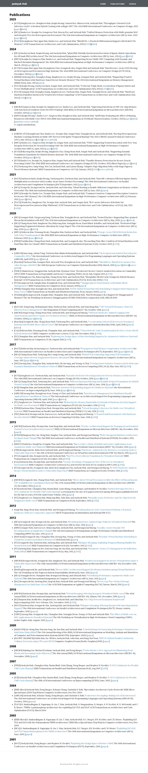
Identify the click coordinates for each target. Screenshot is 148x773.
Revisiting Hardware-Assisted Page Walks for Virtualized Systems (99, 522)
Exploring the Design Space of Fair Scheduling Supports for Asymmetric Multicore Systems (94, 336)
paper (17, 29)
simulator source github (26, 121)
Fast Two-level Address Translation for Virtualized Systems (95, 456)
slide (23, 29)
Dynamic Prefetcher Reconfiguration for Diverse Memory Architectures (101, 375)
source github (49, 139)
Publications (118, 4)
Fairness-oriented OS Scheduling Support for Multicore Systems (82, 387)
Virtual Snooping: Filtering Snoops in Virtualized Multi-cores (95, 593)
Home (103, 4)
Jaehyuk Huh (19, 3)
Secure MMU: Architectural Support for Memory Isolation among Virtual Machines (95, 569)
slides (131, 220)
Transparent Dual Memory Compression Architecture (106, 348)
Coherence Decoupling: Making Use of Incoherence (110, 695)
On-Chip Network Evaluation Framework (104, 599)
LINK (87, 44)
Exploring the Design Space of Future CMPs (92, 743)
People (132, 4)
